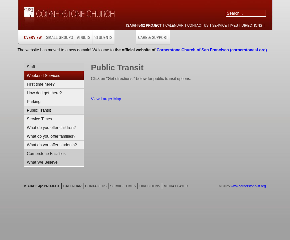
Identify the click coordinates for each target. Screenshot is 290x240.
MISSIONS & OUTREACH (192, 37)
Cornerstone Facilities (46, 153)
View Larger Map (106, 99)
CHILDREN (125, 37)
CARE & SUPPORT (153, 37)
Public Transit (39, 110)
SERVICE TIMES (225, 25)
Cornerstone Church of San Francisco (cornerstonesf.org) (212, 50)
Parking (34, 101)
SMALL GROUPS (59, 37)
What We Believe (42, 162)
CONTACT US (198, 25)
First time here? (41, 84)
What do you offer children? (51, 127)
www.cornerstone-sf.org (248, 186)
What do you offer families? (51, 136)
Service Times (39, 119)
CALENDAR (174, 25)
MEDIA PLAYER (176, 186)
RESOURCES (258, 37)
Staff (31, 67)
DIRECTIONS (252, 25)
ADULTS (83, 37)
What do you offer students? (52, 145)
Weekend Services (43, 75)
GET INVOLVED (228, 37)
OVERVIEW (31, 37)
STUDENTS (103, 37)
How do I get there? (44, 93)
